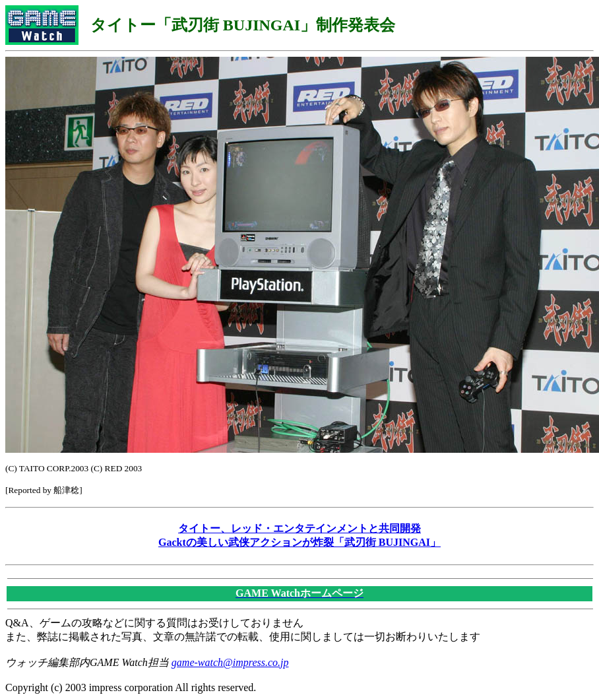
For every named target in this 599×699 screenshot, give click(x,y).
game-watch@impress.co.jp (230, 662)
